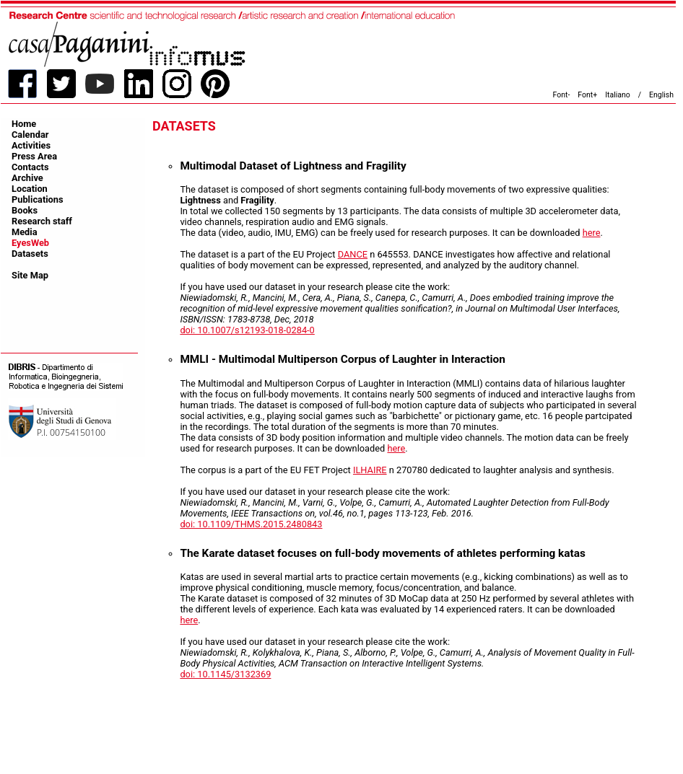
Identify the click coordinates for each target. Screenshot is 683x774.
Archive (27, 177)
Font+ (587, 95)
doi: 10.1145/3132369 (225, 674)
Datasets (30, 253)
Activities (31, 145)
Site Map (30, 275)
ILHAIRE (370, 470)
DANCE (352, 254)
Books (25, 210)
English (661, 95)
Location (30, 188)
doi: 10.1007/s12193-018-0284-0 (247, 330)
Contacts (30, 167)
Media (25, 232)
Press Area (34, 156)
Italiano (617, 95)
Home (24, 123)
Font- (561, 95)
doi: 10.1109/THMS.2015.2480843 (251, 524)
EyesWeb (30, 242)
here (592, 232)
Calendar (30, 134)
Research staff (42, 221)
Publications (38, 199)
